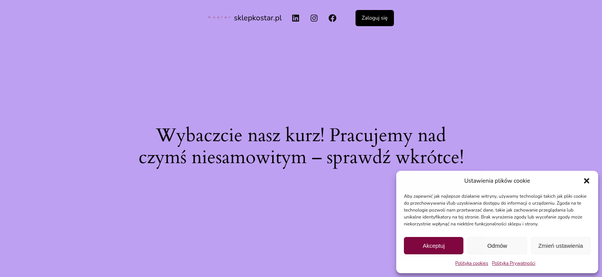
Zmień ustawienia (560, 245)
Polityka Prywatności (514, 263)
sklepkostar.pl (258, 18)
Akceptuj (434, 245)
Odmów (497, 245)
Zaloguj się (375, 18)
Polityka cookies (471, 263)
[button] (586, 181)
